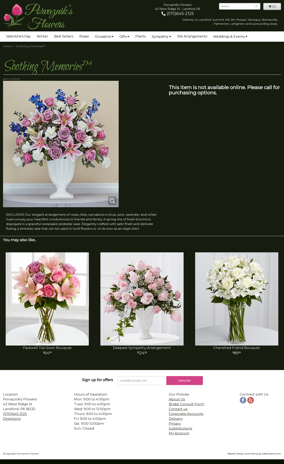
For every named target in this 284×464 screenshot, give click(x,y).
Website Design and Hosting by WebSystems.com (254, 453)
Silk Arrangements (192, 36)
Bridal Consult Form (186, 404)
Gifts (123, 36)
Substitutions (180, 428)
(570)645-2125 (177, 13)
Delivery (176, 419)
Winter (42, 36)
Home (7, 46)
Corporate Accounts (186, 414)
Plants (140, 36)
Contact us (178, 409)
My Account (179, 433)
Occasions (103, 36)
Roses (84, 36)
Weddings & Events (229, 36)
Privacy (175, 423)
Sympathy (160, 36)
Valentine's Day (18, 36)
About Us (177, 399)
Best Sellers (63, 36)
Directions (12, 419)
